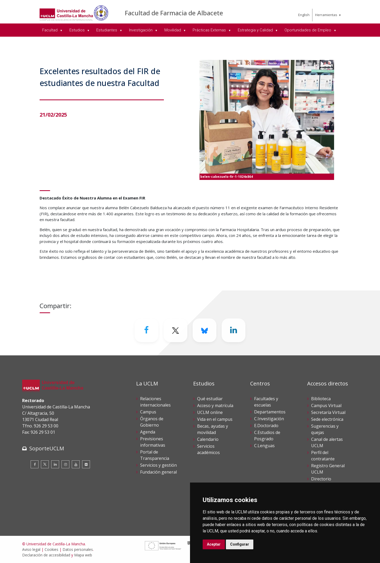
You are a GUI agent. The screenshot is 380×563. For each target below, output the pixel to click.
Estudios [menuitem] (77, 30)
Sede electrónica (327, 419)
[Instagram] (65, 464)
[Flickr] (86, 464)
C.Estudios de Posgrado (267, 436)
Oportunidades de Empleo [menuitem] (308, 30)
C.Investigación (269, 419)
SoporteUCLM (46, 448)
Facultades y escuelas (266, 402)
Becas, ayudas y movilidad (212, 429)
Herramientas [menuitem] (326, 14)
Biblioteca (321, 399)
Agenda (147, 432)
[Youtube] (76, 464)
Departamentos (270, 412)
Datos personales (78, 549)
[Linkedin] (233, 330)
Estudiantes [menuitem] (107, 30)
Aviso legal (31, 549)
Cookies (51, 549)
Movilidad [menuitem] (173, 30)
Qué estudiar (210, 399)
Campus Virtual (326, 405)
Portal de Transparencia (154, 455)
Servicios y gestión (158, 465)
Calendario (207, 439)
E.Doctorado (266, 425)
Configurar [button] (239, 544)
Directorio (321, 479)
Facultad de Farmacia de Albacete (174, 12)
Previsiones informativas (152, 442)
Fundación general (158, 472)
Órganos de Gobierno (151, 422)
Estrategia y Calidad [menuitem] (256, 30)
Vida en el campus (214, 419)
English (304, 14)
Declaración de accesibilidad (46, 554)
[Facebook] (146, 330)
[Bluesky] (204, 330)
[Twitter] (175, 330)
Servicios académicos (208, 449)
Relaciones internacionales (155, 402)
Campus (148, 412)
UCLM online (210, 412)
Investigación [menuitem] (141, 30)
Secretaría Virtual (328, 412)
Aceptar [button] (214, 544)
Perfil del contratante (323, 456)
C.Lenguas (264, 446)
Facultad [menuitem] (50, 30)
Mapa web (83, 554)
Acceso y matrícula (215, 405)
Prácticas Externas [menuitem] (210, 30)
